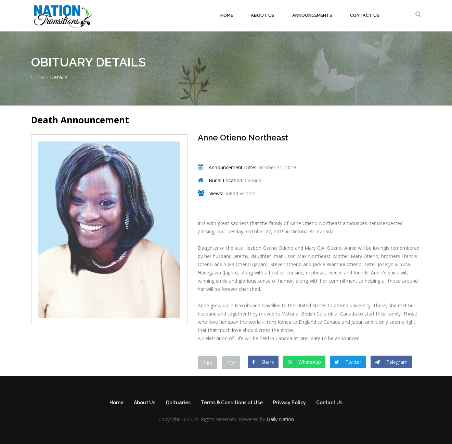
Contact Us (364, 15)
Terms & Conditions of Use (232, 402)
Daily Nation (279, 419)
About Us (262, 15)
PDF (231, 362)
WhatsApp (304, 362)
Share (263, 362)
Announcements (312, 15)
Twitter (348, 362)
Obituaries (178, 402)
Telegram (391, 362)
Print (207, 362)
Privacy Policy (289, 402)
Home (226, 15)
